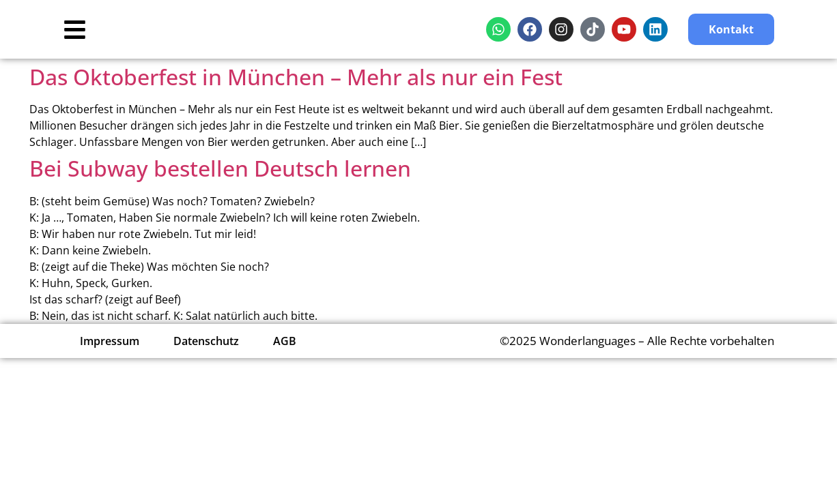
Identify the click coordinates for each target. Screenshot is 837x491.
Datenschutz (206, 340)
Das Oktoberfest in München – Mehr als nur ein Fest (296, 76)
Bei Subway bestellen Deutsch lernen (220, 168)
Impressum (109, 340)
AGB (284, 340)
